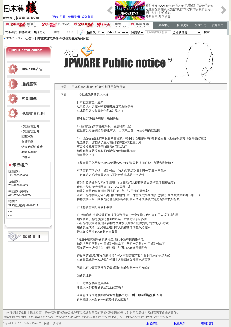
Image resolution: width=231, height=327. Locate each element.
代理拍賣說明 (30, 126)
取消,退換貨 (29, 152)
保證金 (25, 157)
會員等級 (27, 141)
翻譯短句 (39, 32)
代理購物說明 (30, 131)
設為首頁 (87, 17)
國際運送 (25, 32)
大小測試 (11, 32)
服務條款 (152, 323)
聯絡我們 (207, 323)
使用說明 (74, 17)
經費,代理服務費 (32, 147)
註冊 (63, 17)
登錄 (55, 17)
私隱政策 (179, 323)
